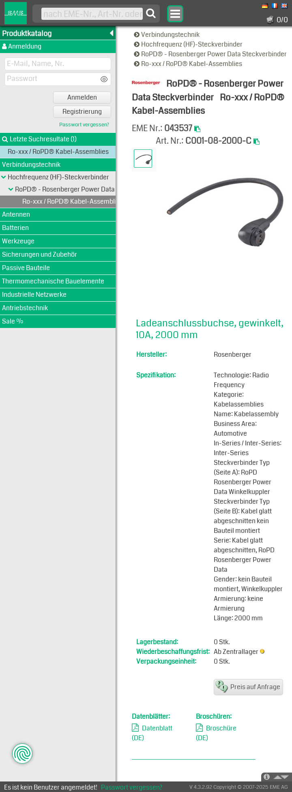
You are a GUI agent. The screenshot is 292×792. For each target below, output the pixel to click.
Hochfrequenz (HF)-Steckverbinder (189, 44)
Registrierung (82, 111)
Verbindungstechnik (167, 34)
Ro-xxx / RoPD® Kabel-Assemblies (188, 63)
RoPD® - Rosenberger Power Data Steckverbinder (211, 54)
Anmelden (82, 97)
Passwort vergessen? (84, 125)
